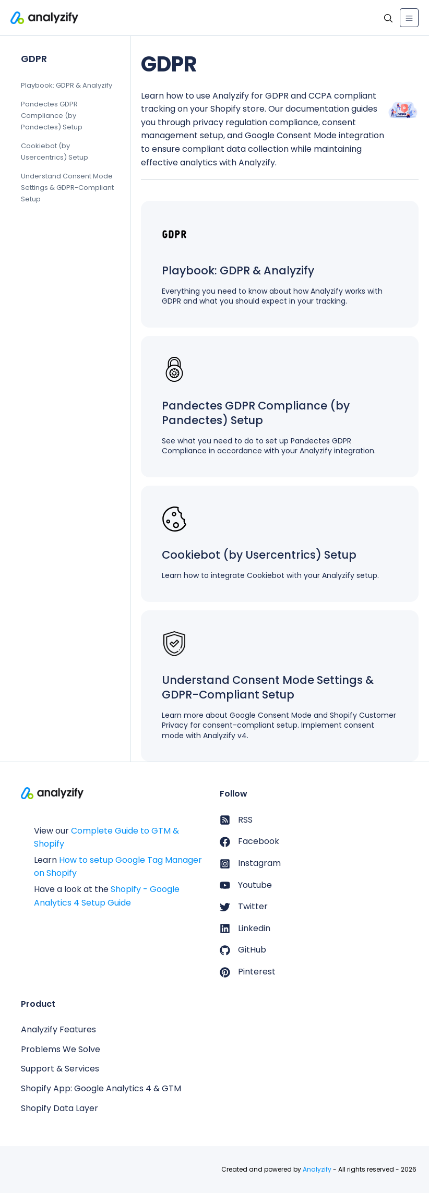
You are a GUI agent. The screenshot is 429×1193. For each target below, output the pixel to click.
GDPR (34, 58)
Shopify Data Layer (59, 1108)
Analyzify (317, 1169)
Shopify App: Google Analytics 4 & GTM (101, 1088)
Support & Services (60, 1069)
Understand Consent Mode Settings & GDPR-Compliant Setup (67, 188)
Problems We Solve (60, 1049)
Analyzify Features (58, 1029)
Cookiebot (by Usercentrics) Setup (54, 151)
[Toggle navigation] (409, 17)
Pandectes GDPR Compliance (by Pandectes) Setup (51, 115)
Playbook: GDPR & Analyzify (66, 85)
